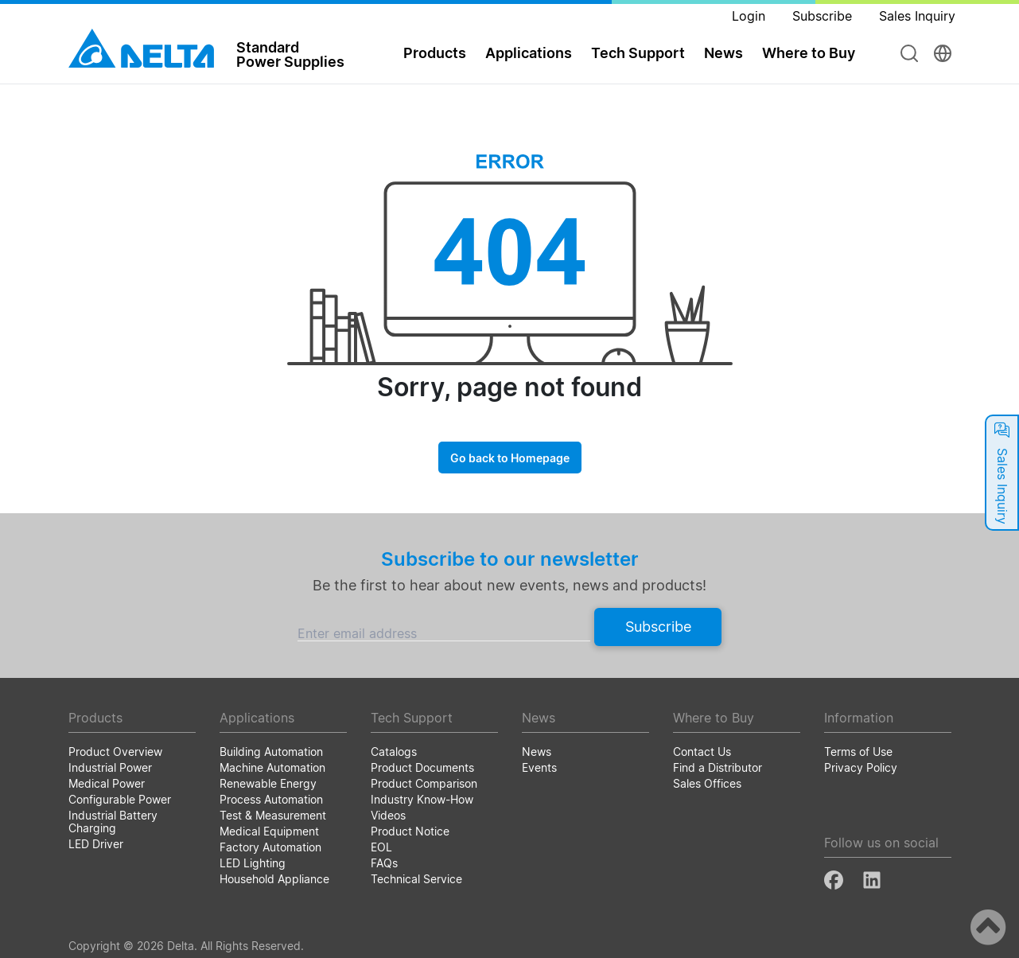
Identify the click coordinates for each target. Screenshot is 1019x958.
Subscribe (658, 626)
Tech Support (638, 53)
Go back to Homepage (510, 458)
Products (434, 53)
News (723, 53)
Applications (528, 53)
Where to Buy (808, 53)
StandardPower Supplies (290, 54)
